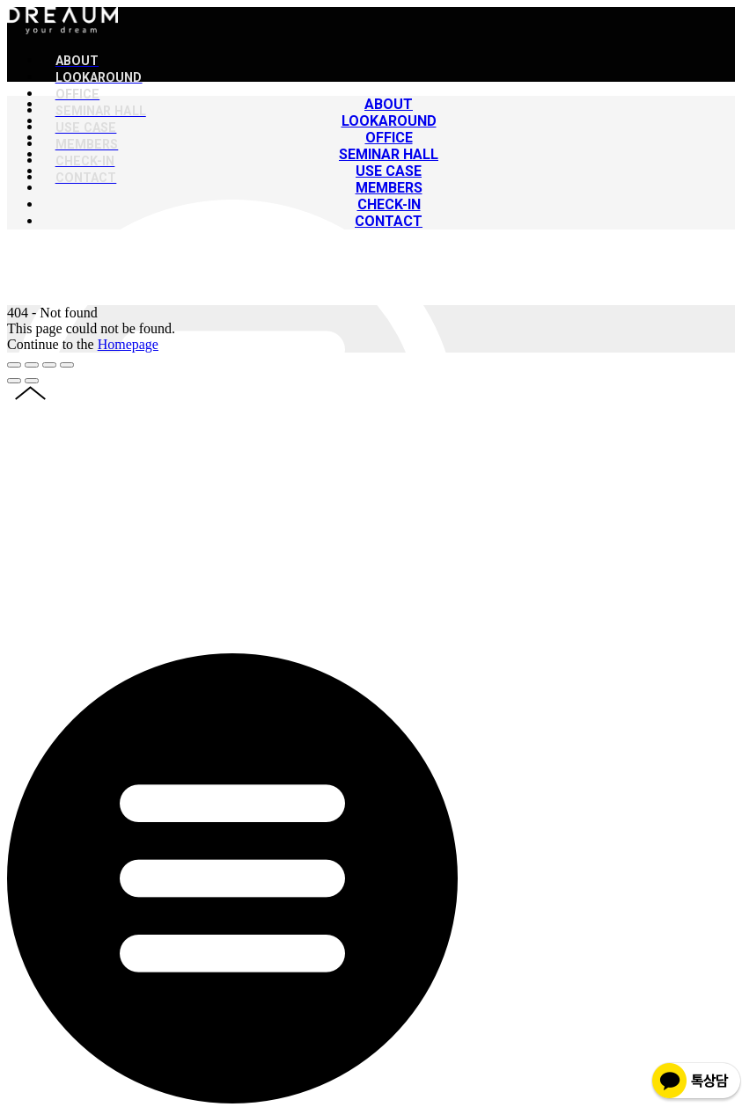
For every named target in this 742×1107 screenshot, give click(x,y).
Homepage (128, 344)
